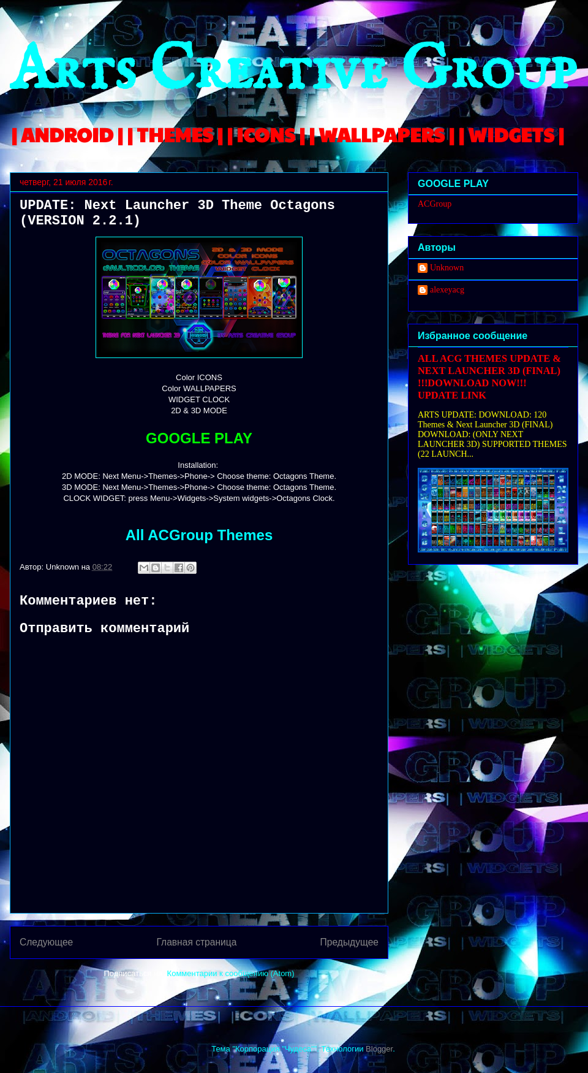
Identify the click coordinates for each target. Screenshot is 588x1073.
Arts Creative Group (293, 71)
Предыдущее (349, 942)
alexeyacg (447, 289)
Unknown (447, 267)
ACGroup (434, 203)
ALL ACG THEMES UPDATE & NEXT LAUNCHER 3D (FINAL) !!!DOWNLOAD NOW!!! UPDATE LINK (489, 377)
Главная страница (196, 942)
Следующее (46, 942)
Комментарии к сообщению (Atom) (231, 973)
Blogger (379, 1048)
